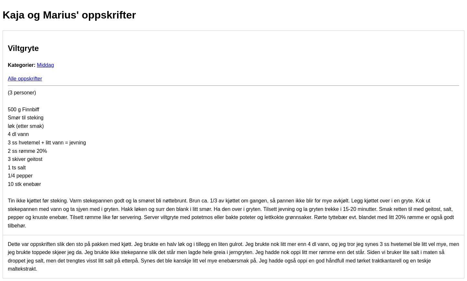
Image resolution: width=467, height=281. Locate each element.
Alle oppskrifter (25, 78)
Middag (45, 65)
